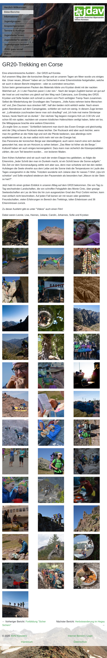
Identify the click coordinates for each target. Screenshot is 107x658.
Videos (7, 54)
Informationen (11, 16)
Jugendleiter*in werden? (17, 40)
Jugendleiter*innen (14, 35)
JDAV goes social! (13, 49)
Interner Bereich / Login (80, 636)
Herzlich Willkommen (15, 7)
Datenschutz (80, 642)
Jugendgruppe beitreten (16, 44)
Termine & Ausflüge (14, 30)
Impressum (27, 642)
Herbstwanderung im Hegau (90, 621)
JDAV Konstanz (19, 636)
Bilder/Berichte (12, 12)
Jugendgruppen (12, 21)
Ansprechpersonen (14, 26)
